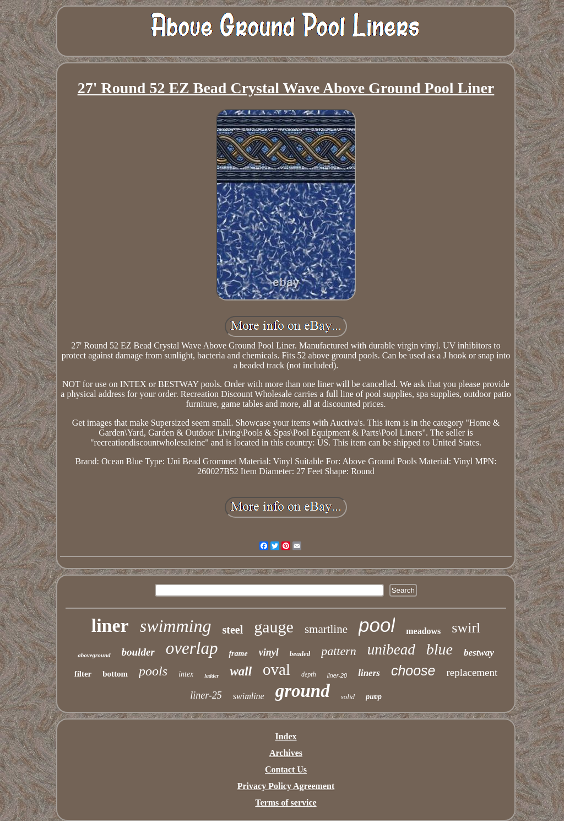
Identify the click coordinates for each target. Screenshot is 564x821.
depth (308, 674)
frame (238, 654)
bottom (115, 673)
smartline (326, 629)
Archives (285, 753)
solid (348, 697)
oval (276, 669)
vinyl (269, 652)
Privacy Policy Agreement (286, 786)
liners (369, 673)
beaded (300, 654)
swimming (176, 626)
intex (185, 674)
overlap (192, 648)
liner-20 (337, 675)
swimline (248, 696)
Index (285, 736)
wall (241, 671)
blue (439, 649)
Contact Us (286, 769)
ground (302, 691)
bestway (479, 652)
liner (110, 625)
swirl (466, 628)
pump (374, 697)
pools (153, 671)
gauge (274, 627)
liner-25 (206, 695)
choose (413, 670)
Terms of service (285, 802)
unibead (391, 649)
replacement (472, 672)
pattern (338, 651)
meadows (423, 631)
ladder (211, 676)
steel (232, 630)
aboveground (94, 655)
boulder (138, 652)
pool (377, 625)
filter (83, 673)
